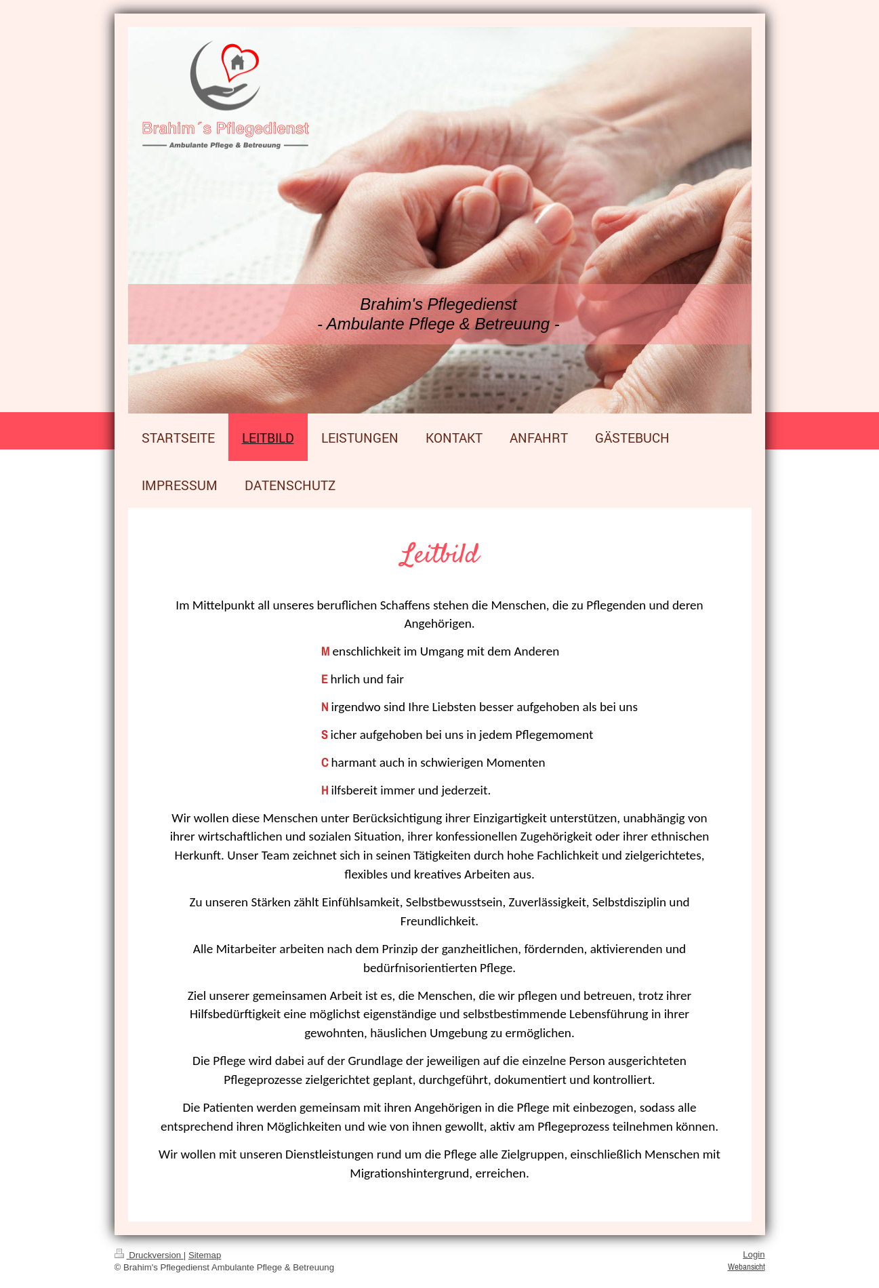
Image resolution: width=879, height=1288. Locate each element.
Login (753, 1254)
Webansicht (746, 1267)
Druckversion (149, 1255)
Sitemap (204, 1255)
